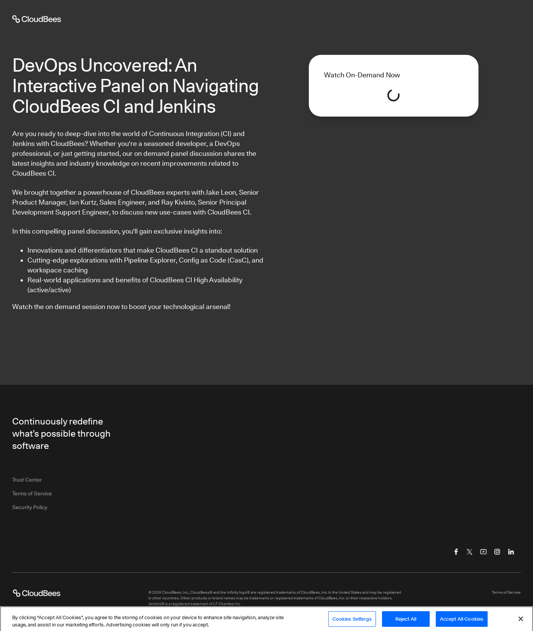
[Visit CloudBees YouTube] (483, 552)
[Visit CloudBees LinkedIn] (511, 552)
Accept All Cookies (461, 621)
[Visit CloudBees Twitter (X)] (470, 552)
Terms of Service (32, 493)
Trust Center (27, 480)
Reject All (405, 621)
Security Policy (29, 507)
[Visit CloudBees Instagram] (497, 552)
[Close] (520, 621)
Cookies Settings (352, 621)
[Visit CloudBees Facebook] (456, 552)
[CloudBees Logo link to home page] (36, 593)
